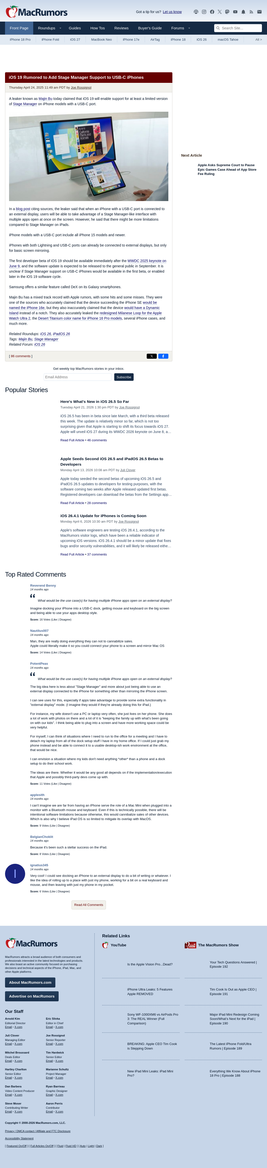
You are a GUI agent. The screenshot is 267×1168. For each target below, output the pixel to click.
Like (54, 619)
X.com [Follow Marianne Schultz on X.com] (59, 1076)
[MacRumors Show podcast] (196, 12)
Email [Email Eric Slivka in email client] (49, 1025)
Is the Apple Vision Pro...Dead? (150, 963)
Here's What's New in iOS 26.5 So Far (98, 401)
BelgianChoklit (41, 837)
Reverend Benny (43, 585)
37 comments (97, 554)
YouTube (118, 944)
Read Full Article (72, 440)
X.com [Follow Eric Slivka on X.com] (59, 1025)
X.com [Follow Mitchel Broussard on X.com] (18, 1059)
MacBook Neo (101, 39)
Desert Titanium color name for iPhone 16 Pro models (80, 318)
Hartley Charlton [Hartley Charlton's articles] (16, 1068)
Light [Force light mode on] (91, 1145)
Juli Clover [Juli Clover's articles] (12, 1034)
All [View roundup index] (258, 39)
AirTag (155, 39)
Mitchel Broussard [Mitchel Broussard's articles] (17, 1051)
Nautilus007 (39, 631)
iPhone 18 (178, 39)
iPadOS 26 (61, 334)
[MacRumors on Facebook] (212, 12)
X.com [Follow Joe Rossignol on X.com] (59, 1042)
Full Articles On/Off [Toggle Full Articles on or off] (42, 1145)
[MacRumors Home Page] (36, 12)
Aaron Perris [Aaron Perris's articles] (54, 1101)
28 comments (97, 503)
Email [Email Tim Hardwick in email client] (49, 1059)
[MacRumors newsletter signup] (259, 12)
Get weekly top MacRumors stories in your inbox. (88, 369)
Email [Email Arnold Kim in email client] (8, 1025)
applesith (37, 795)
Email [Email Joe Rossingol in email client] (49, 1042)
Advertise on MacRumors (32, 995)
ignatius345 (39, 865)
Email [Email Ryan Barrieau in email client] (49, 1093)
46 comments (97, 440)
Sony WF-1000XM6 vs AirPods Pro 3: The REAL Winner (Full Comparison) (152, 1017)
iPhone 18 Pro (20, 39)
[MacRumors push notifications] (243, 12)
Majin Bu (45, 99)
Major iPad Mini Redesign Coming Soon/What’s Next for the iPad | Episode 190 (234, 1017)
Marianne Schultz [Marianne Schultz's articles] (57, 1068)
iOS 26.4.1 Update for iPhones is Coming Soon (107, 515)
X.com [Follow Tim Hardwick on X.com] (59, 1059)
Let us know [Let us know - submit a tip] (172, 12)
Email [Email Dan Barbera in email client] (8, 1093)
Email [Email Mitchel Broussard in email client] (8, 1059)
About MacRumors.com (30, 981)
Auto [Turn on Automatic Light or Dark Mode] (83, 1145)
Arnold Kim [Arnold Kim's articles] (12, 1017)
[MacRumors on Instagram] (204, 12)
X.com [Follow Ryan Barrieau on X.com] (59, 1093)
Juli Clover (128, 470)
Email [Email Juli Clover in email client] (8, 1042)
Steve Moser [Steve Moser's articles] (13, 1101)
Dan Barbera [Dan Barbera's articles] (13, 1085)
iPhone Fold (50, 39)
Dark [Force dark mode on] (99, 1145)
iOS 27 (75, 39)
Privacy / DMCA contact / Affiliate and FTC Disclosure (37, 1131)
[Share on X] (152, 356)
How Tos (97, 28)
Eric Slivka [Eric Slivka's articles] (53, 1017)
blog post (23, 209)
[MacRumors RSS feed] (251, 12)
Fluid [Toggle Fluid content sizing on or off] (60, 1145)
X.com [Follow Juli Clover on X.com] (18, 1042)
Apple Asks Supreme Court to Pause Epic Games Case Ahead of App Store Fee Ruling (227, 169)
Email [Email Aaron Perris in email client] (49, 1110)
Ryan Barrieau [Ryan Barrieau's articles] (55, 1085)
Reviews (121, 28)
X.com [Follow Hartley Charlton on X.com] (18, 1076)
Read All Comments (88, 905)
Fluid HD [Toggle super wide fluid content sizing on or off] (70, 1145)
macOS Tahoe (228, 39)
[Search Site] (238, 28)
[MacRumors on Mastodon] (227, 12)
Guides (75, 28)
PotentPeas (39, 663)
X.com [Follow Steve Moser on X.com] (18, 1110)
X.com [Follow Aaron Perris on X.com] (59, 1110)
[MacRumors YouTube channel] (235, 12)
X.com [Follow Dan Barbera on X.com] (18, 1093)
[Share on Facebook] (163, 356)
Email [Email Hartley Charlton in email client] (8, 1076)
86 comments (20, 356)
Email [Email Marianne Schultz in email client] (49, 1076)
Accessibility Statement (19, 1138)
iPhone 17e (131, 39)
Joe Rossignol (81, 87)
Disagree (64, 619)
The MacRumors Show (218, 944)
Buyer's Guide (150, 28)
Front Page (19, 28)
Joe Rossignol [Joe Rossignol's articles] (55, 1034)
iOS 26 (202, 39)
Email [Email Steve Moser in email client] (8, 1110)
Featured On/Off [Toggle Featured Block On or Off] (16, 1145)
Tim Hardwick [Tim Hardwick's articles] (55, 1051)
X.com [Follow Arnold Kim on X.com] (18, 1025)
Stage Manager (25, 104)
